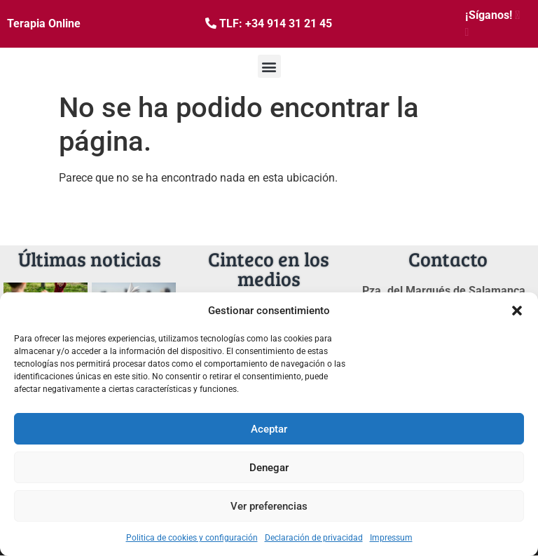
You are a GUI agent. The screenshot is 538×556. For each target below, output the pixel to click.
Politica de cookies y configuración (192, 538)
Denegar (269, 467)
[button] (517, 311)
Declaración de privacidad (314, 538)
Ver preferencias (269, 506)
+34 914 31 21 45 (288, 23)
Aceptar (269, 429)
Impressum (391, 538)
